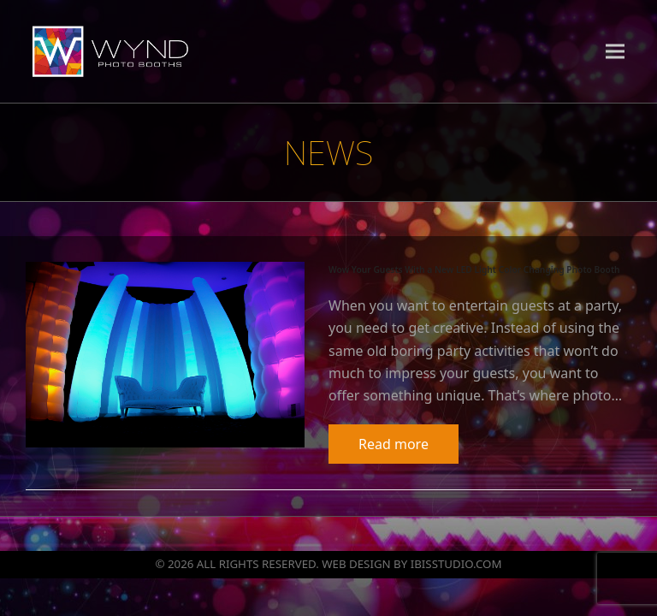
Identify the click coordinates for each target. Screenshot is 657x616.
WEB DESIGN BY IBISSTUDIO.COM (411, 564)
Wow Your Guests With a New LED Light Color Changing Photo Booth (474, 269)
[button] (615, 51)
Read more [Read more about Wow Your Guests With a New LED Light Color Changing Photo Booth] (393, 444)
